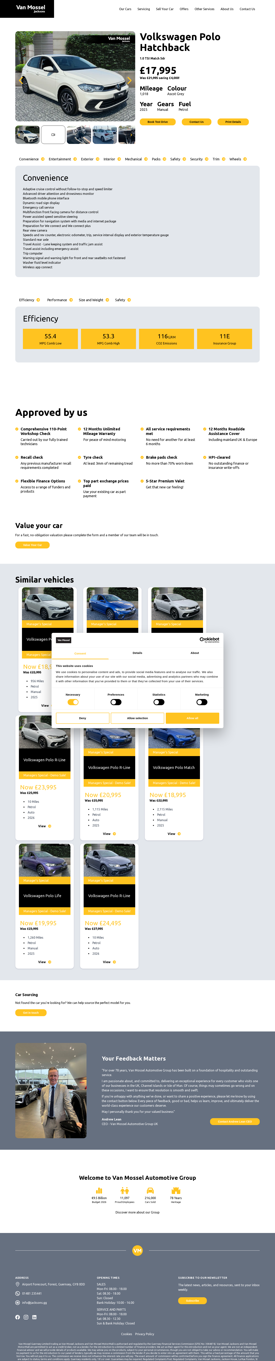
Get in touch (31, 1012)
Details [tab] (137, 652)
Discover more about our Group (137, 1212)
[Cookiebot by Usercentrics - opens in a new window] (202, 640)
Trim (219, 159)
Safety (178, 159)
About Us (227, 9)
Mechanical (136, 159)
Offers (184, 9)
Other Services (204, 9)
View (47, 705)
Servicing (144, 9)
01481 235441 (32, 1293)
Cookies (126, 1334)
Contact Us (247, 9)
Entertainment (63, 159)
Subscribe (192, 1300)
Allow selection (137, 718)
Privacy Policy (144, 1334)
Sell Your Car (165, 9)
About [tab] (195, 652)
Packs (159, 159)
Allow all (192, 718)
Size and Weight (94, 300)
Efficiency (29, 300)
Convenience (31, 159)
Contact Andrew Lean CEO (235, 1121)
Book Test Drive (158, 121)
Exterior (90, 159)
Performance (60, 300)
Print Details (233, 121)
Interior (112, 159)
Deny (82, 718)
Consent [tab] (80, 653)
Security (199, 159)
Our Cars (125, 9)
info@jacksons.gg (34, 1302)
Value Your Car (32, 545)
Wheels (238, 159)
